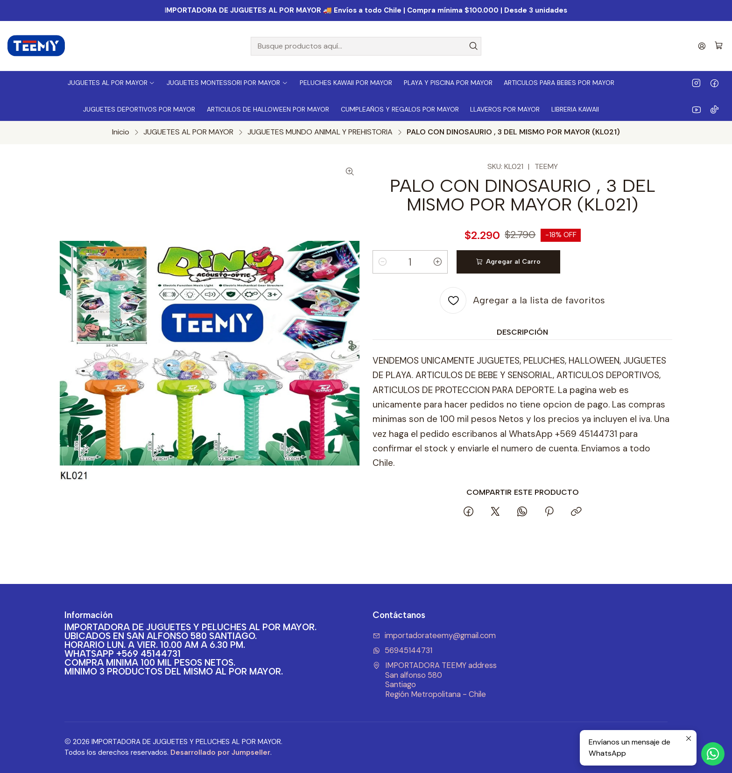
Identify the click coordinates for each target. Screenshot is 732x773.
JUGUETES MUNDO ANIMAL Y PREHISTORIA (320, 132)
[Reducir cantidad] (382, 262)
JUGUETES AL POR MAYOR (188, 132)
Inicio (120, 132)
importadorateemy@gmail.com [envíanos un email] (434, 635)
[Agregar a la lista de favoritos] (522, 300)
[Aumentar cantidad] (438, 262)
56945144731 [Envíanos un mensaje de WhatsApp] (402, 650)
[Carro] (718, 46)
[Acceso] (702, 46)
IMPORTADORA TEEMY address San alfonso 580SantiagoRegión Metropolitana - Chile (435, 680)
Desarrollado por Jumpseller (220, 752)
